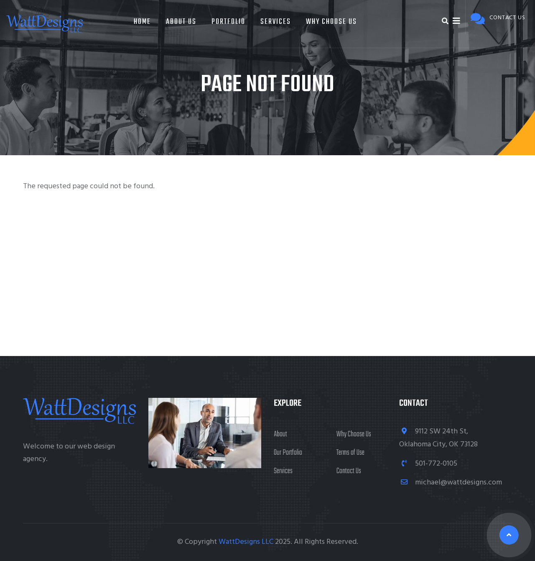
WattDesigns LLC (246, 542)
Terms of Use (350, 453)
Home (142, 22)
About (280, 434)
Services (275, 22)
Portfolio (228, 22)
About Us (181, 22)
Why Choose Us (331, 22)
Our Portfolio (288, 453)
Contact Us (348, 471)
